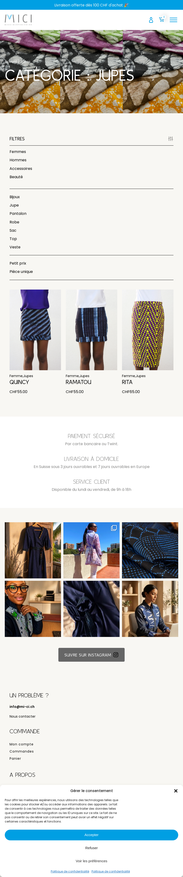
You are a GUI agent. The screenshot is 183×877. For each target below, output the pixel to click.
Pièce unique (21, 271)
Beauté (16, 177)
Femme (16, 378)
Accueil (11, 61)
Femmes (18, 151)
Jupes (28, 378)
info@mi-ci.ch (22, 709)
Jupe (14, 205)
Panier (15, 761)
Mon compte (22, 747)
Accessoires (21, 168)
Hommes (18, 160)
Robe (14, 222)
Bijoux (15, 197)
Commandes (22, 754)
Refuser (91, 848)
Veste (15, 247)
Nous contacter (23, 719)
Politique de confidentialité (70, 871)
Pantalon (18, 213)
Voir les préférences (91, 861)
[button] (175, 790)
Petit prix (18, 263)
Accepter (91, 835)
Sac (13, 230)
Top (13, 238)
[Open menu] (173, 20)
